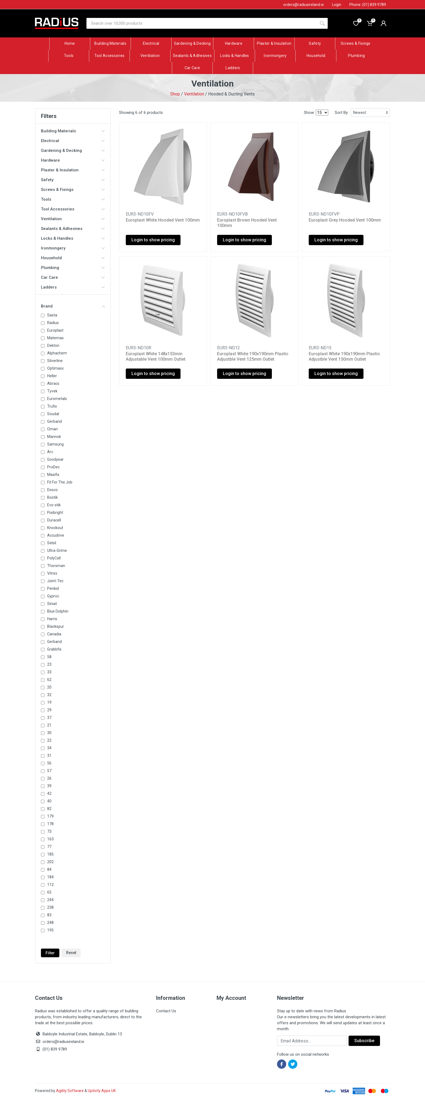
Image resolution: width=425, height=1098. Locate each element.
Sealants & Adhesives (73, 228)
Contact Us (166, 1011)
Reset (71, 952)
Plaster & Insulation (73, 170)
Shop (175, 94)
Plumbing (73, 267)
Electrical (73, 140)
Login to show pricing (153, 239)
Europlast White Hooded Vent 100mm (163, 220)
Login (336, 4)
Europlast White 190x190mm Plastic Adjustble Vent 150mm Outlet (344, 356)
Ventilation (194, 94)
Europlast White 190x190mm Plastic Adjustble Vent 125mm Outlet (252, 356)
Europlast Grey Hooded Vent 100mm (345, 220)
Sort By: (342, 112)
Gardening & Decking (73, 150)
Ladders (73, 287)
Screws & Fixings (73, 189)
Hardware (73, 160)
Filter (50, 953)
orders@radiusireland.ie (63, 1041)
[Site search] (201, 23)
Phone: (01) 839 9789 (367, 4)
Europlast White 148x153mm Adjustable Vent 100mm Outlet (155, 356)
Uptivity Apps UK (102, 1091)
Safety (73, 179)
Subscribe (364, 1040)
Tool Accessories (73, 209)
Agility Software (70, 1091)
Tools (73, 199)
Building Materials (73, 131)
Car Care (73, 277)
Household (73, 257)
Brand (73, 306)
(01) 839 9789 (51, 1049)
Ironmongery (73, 248)
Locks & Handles (73, 238)
